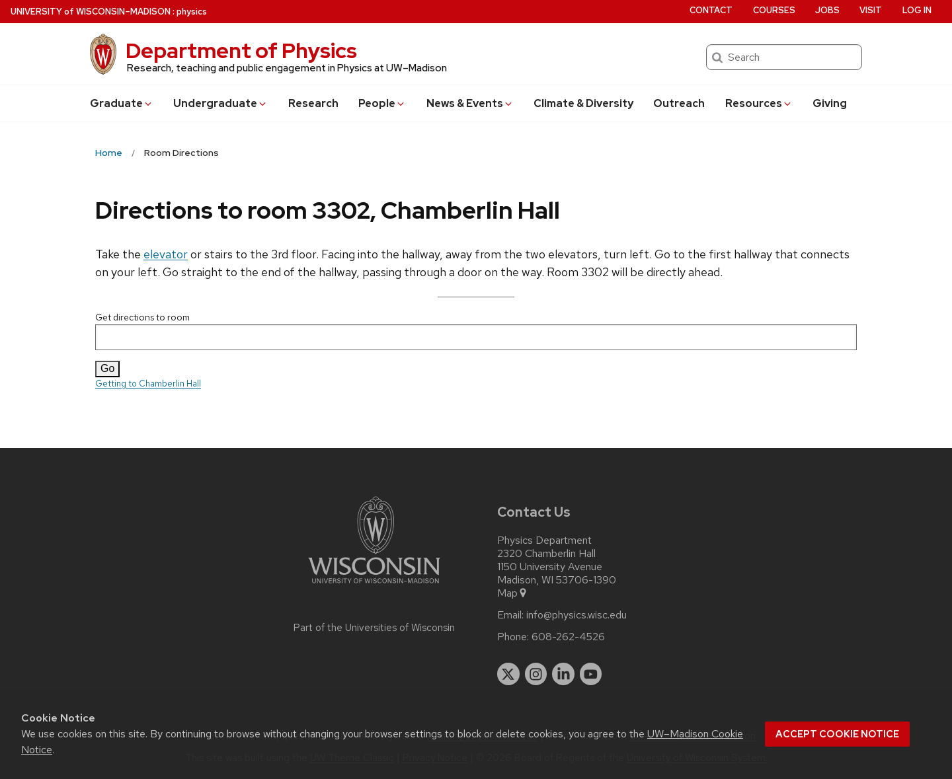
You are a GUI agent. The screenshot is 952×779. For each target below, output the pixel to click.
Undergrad (220, 103)
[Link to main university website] (374, 586)
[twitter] (508, 674)
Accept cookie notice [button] (837, 734)
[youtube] (591, 674)
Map (512, 593)
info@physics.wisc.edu (576, 615)
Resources (759, 103)
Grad (121, 103)
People (382, 103)
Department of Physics (241, 50)
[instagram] (536, 674)
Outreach (679, 103)
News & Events (470, 103)
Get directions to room (476, 330)
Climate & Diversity (583, 103)
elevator (165, 254)
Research (313, 103)
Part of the (374, 627)
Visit (870, 10)
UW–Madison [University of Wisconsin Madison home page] (91, 11)
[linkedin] (563, 674)
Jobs (827, 10)
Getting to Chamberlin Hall (148, 383)
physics (192, 11)
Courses (774, 10)
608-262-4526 (568, 637)
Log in (917, 10)
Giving (830, 103)
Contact (711, 10)
